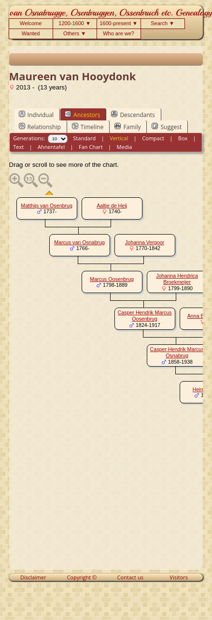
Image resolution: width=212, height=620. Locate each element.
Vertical (119, 138)
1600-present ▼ (118, 23)
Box (182, 138)
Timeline (88, 126)
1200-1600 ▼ (74, 23)
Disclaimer (33, 577)
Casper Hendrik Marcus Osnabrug (177, 352)
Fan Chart (91, 146)
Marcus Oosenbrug (112, 279)
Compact (153, 138)
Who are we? (118, 33)
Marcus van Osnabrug (79, 242)
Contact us (130, 577)
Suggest (167, 126)
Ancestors (82, 114)
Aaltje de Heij (112, 205)
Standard (84, 138)
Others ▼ (74, 33)
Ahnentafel (51, 146)
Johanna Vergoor (144, 242)
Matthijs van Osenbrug (46, 205)
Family (127, 126)
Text (18, 146)
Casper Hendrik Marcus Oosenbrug (145, 316)
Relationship (40, 126)
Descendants (133, 114)
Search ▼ (162, 23)
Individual (36, 114)
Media (124, 146)
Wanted (31, 33)
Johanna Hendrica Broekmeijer (177, 279)
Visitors (179, 577)
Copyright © (82, 577)
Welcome (31, 23)
